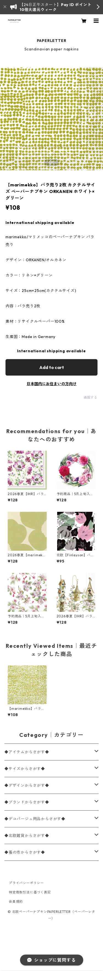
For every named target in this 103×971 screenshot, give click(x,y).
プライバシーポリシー (26, 883)
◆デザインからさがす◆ (26, 785)
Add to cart (51, 367)
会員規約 (16, 901)
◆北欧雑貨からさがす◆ (26, 835)
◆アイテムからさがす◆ (26, 751)
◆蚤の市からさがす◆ (24, 852)
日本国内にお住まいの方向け (52, 383)
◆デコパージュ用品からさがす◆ (34, 818)
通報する (90, 397)
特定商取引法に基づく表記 (30, 892)
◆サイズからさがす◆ (24, 768)
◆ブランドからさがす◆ (26, 802)
